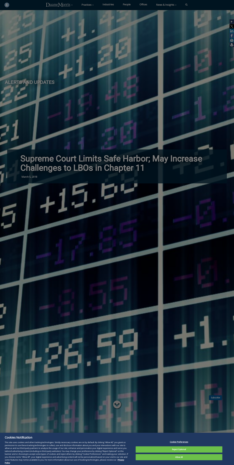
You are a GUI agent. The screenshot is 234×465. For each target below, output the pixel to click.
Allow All (179, 460)
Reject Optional (179, 452)
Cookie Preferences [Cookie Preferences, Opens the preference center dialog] (179, 445)
